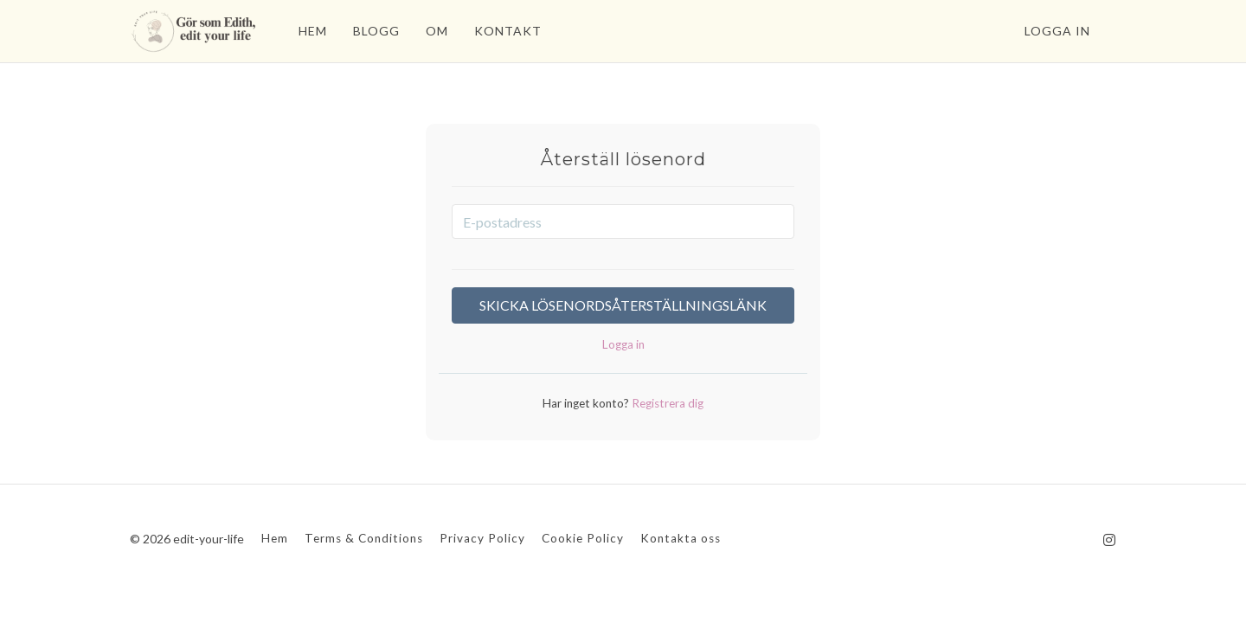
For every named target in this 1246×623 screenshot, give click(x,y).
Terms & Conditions (364, 538)
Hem (274, 538)
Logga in (1057, 30)
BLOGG (376, 30)
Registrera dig (666, 403)
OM (437, 30)
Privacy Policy (482, 538)
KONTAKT (508, 30)
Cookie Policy (583, 538)
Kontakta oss (680, 538)
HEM (313, 30)
